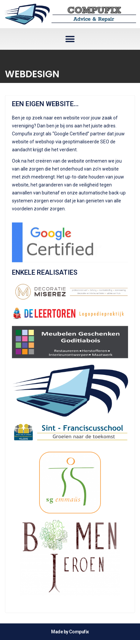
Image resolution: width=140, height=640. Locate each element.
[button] (70, 39)
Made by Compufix (70, 631)
